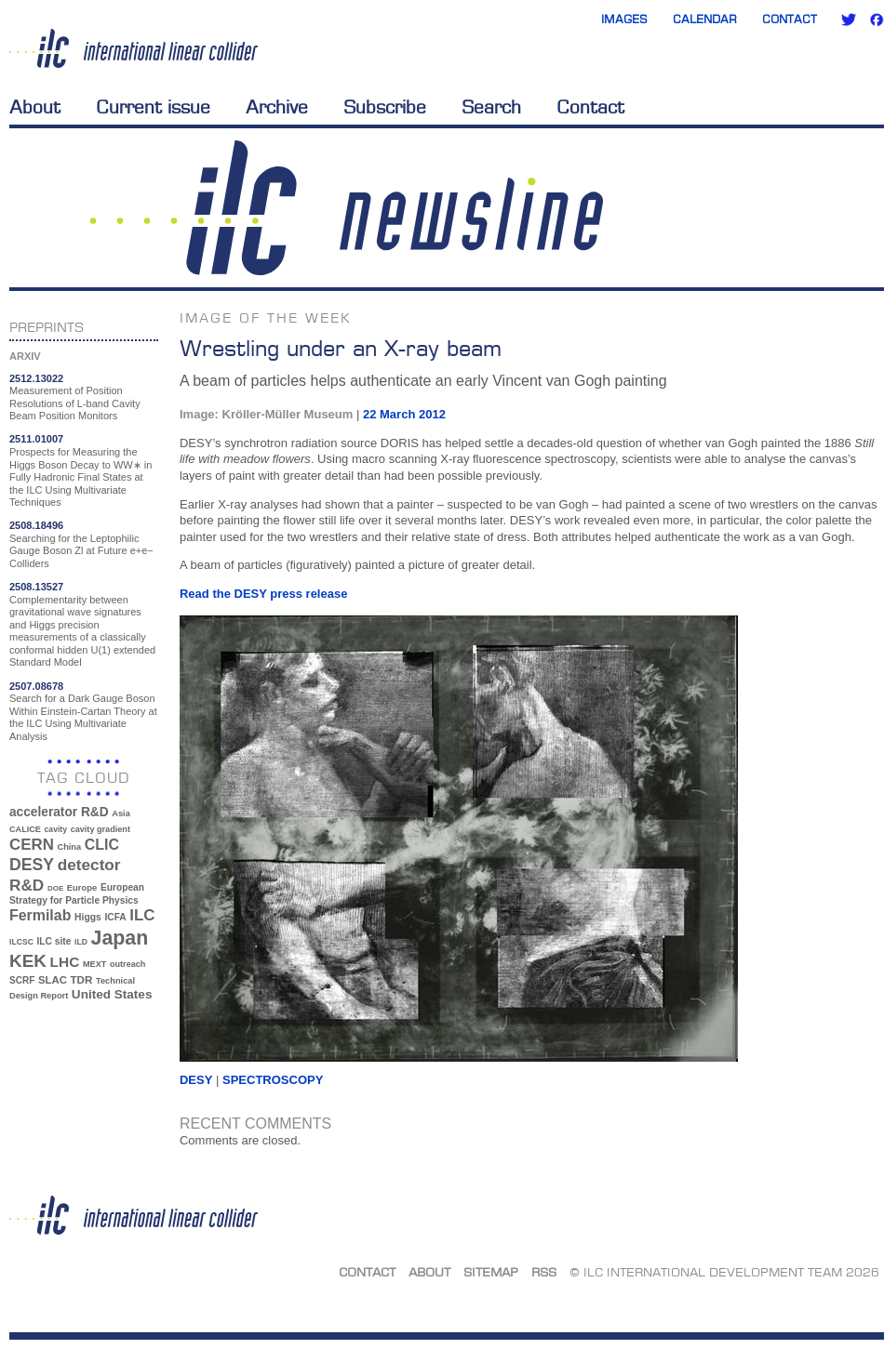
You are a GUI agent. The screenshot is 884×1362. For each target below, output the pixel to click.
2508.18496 (36, 525)
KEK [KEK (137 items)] (28, 961)
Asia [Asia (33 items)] (121, 813)
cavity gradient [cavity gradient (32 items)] (100, 829)
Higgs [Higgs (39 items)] (87, 917)
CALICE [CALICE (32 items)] (25, 829)
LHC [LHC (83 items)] (65, 962)
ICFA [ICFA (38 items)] (115, 917)
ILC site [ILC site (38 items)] (54, 941)
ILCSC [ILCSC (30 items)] (21, 941)
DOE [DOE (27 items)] (55, 888)
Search (491, 107)
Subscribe (384, 107)
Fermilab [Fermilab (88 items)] (40, 915)
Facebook (876, 19)
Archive (277, 107)
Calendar (705, 19)
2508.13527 (36, 586)
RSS (543, 1271)
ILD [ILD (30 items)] (80, 941)
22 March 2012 (404, 414)
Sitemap (490, 1271)
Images (624, 19)
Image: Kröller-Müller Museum (266, 414)
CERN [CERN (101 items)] (31, 844)
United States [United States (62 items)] (112, 994)
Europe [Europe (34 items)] (82, 887)
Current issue (153, 107)
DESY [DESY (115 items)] (31, 864)
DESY (196, 1080)
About (34, 107)
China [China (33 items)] (69, 847)
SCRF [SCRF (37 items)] (21, 980)
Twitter (848, 19)
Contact (789, 19)
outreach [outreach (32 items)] (127, 964)
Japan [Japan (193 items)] (120, 938)
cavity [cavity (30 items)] (56, 829)
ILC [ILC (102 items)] (141, 915)
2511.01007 (36, 438)
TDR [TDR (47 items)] (81, 979)
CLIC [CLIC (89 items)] (102, 845)
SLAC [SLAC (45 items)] (52, 979)
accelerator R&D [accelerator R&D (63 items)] (59, 812)
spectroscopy (272, 1080)
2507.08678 (36, 686)
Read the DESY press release (263, 594)
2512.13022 (36, 378)
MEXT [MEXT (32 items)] (94, 964)
